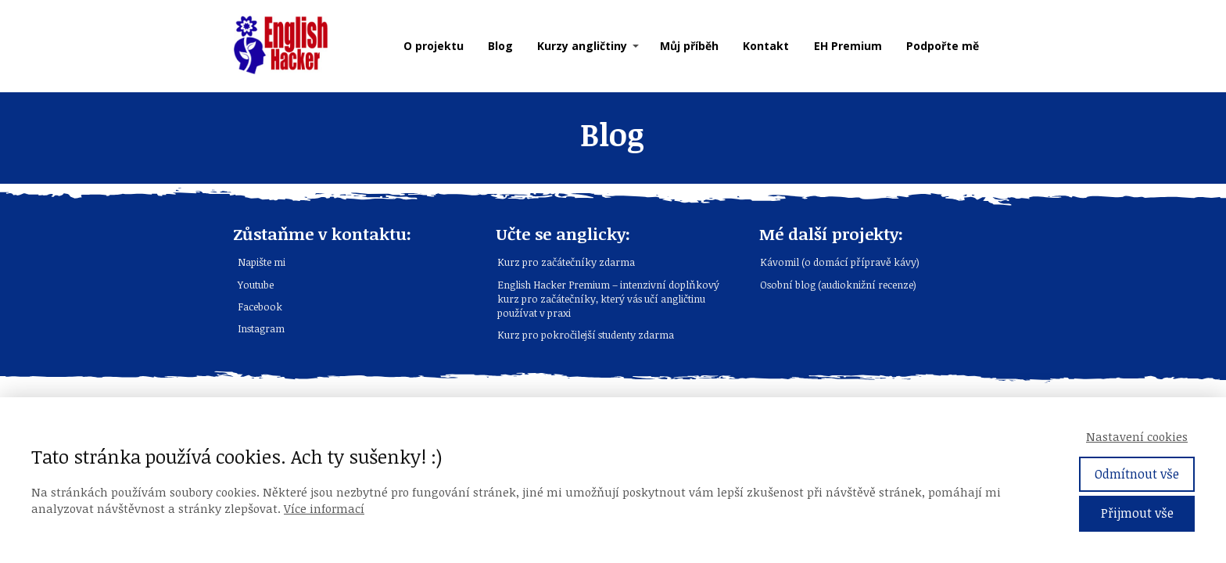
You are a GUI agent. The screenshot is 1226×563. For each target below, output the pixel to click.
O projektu (433, 45)
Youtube (256, 285)
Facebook (260, 306)
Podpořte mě (942, 45)
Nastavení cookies (1137, 436)
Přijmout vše (1137, 513)
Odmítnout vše (1137, 473)
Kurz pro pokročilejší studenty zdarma (585, 335)
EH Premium (848, 45)
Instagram (261, 328)
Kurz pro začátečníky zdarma (566, 262)
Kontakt (766, 45)
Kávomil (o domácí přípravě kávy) (840, 262)
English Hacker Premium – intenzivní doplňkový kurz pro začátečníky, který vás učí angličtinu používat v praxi (608, 299)
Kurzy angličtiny (582, 45)
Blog (500, 45)
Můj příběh (689, 45)
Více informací (324, 508)
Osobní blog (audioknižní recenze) (838, 285)
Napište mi (261, 262)
